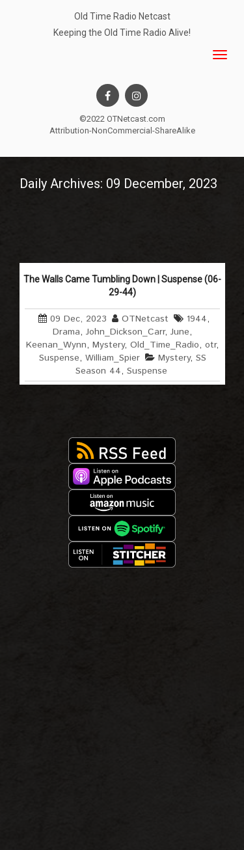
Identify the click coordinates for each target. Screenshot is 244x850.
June (179, 331)
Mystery (108, 344)
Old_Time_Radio (164, 344)
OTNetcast (145, 318)
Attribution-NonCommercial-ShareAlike (122, 130)
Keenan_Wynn (56, 344)
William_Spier (112, 357)
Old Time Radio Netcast (122, 16)
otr (210, 344)
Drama (66, 331)
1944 (197, 318)
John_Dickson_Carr (125, 331)
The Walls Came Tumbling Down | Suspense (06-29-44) (122, 285)
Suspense (59, 357)
